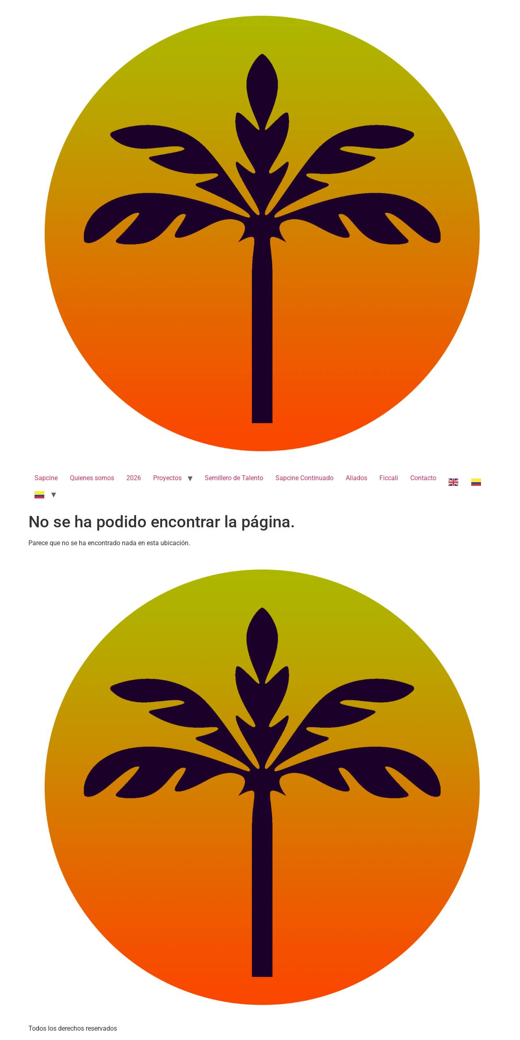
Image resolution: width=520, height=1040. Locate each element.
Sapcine (46, 478)
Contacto (423, 478)
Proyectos (167, 478)
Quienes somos (92, 478)
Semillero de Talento (234, 478)
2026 (133, 478)
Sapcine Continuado (304, 478)
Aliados (356, 478)
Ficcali (388, 478)
